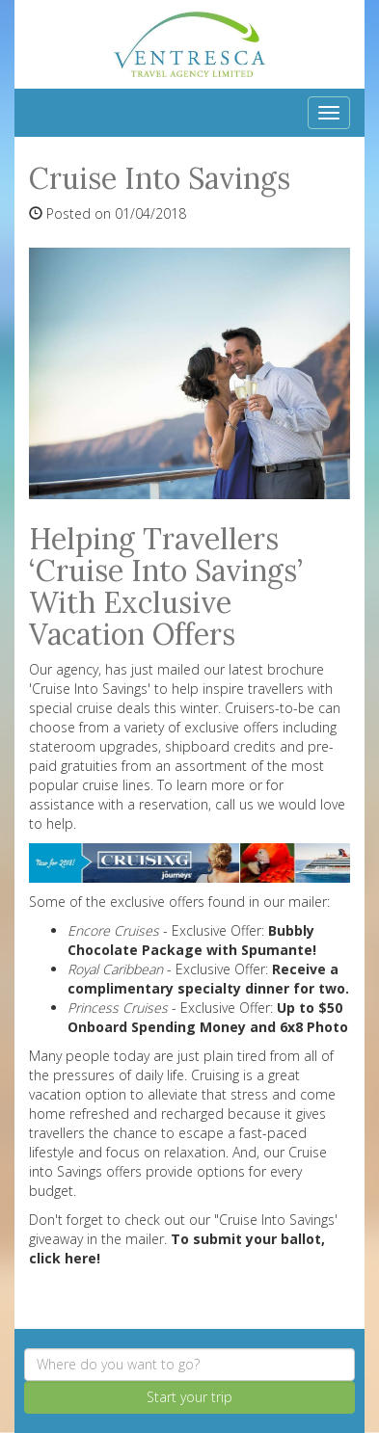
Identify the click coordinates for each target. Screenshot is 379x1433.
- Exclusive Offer (164, 930)
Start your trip (189, 1397)
